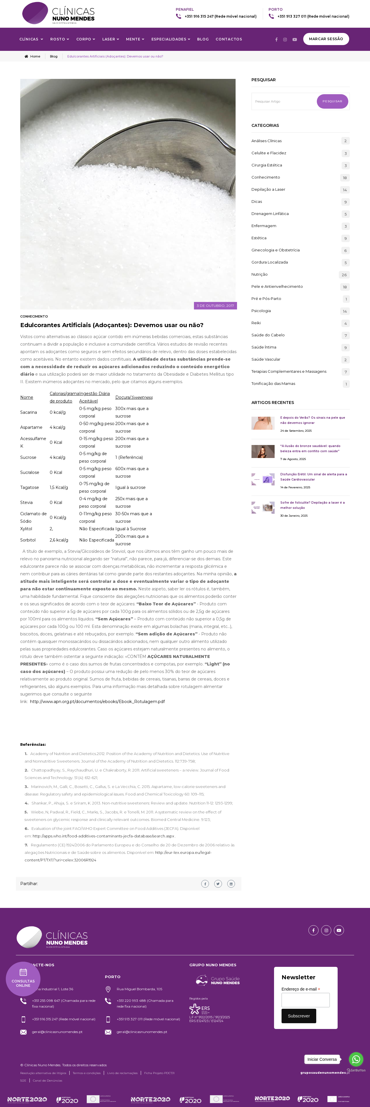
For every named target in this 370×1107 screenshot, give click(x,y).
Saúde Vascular (265, 359)
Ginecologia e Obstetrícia (275, 250)
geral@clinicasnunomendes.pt (57, 1032)
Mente (133, 39)
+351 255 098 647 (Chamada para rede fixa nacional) (63, 1003)
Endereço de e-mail (301, 989)
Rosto (57, 39)
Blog (203, 39)
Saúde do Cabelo (268, 335)
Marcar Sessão (326, 39)
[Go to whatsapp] (356, 1059)
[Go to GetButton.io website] (356, 1070)
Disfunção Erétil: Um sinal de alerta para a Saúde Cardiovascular (313, 476)
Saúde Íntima (263, 347)
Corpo (84, 39)
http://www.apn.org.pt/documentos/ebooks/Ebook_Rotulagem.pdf (97, 701)
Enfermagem (263, 225)
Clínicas (29, 39)
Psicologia (261, 310)
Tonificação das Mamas (273, 383)
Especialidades (168, 39)
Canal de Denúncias (47, 1080)
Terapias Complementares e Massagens (288, 371)
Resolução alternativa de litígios (43, 1073)
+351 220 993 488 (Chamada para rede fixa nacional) (145, 1003)
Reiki (256, 323)
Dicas (256, 201)
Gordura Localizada (269, 262)
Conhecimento (34, 316)
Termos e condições (87, 1073)
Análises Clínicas (266, 140)
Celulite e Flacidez (268, 153)
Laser (108, 39)
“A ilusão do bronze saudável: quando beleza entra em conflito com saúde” (310, 448)
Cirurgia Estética (266, 165)
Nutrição (259, 274)
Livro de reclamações (122, 1073)
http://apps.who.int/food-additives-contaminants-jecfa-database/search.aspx (103, 836)
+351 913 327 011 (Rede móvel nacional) (313, 16)
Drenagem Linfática (270, 213)
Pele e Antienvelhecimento (277, 286)
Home (32, 56)
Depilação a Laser (268, 189)
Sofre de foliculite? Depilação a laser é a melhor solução (312, 505)
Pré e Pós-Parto (266, 298)
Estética (259, 238)
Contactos (229, 39)
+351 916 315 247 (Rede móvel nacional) (221, 16)
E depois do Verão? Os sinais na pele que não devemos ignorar (312, 420)
